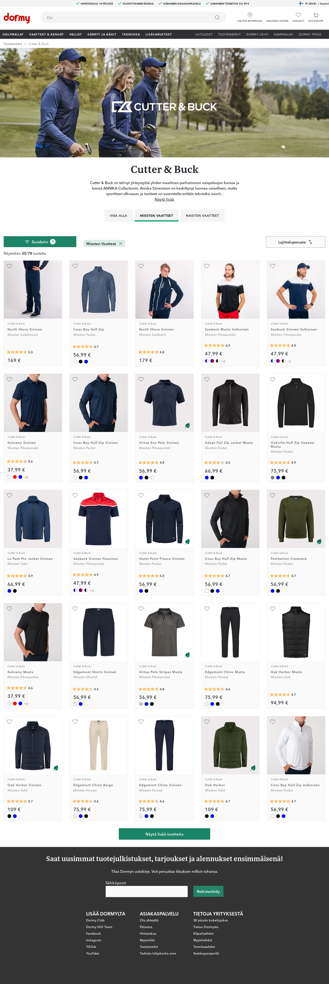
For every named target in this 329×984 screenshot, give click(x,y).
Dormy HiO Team (99, 927)
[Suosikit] (298, 17)
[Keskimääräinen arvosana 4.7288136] (82, 347)
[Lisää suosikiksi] (9, 266)
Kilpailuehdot (203, 933)
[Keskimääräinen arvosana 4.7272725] (17, 801)
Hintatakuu (148, 933)
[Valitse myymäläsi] (249, 16)
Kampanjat (283, 34)
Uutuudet (204, 34)
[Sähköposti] (147, 891)
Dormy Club (95, 920)
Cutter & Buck (39, 43)
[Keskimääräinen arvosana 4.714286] (280, 576)
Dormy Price (310, 34)
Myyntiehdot (202, 940)
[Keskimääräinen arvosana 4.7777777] (148, 352)
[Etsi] (217, 17)
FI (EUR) (314, 3)
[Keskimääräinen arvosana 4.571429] (214, 689)
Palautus (146, 927)
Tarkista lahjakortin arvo (158, 953)
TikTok (91, 946)
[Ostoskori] (316, 17)
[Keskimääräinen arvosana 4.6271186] (17, 462)
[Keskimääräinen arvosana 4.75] (148, 689)
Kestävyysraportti (206, 953)
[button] (277, 16)
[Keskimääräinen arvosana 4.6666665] (280, 695)
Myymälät (147, 940)
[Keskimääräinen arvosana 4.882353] (214, 346)
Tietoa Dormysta (205, 927)
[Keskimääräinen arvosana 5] (17, 352)
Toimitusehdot (204, 946)
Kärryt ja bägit (102, 34)
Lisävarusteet (159, 34)
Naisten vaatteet (202, 215)
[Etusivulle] (17, 18)
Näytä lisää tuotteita (164, 833)
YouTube (92, 953)
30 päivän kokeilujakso (210, 920)
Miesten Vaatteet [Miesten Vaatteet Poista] (104, 243)
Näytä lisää (164, 199)
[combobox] (133, 17)
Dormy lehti (257, 34)
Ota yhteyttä (149, 920)
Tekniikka (131, 34)
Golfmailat (13, 34)
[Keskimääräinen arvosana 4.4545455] (214, 463)
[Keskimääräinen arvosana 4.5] (82, 689)
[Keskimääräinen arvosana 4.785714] (148, 463)
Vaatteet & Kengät (46, 34)
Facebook (93, 933)
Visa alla (118, 215)
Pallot (75, 34)
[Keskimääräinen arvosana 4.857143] (280, 463)
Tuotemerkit (229, 34)
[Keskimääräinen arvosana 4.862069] (17, 576)
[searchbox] (123, 17)
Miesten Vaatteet (156, 215)
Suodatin (40, 242)
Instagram (93, 940)
